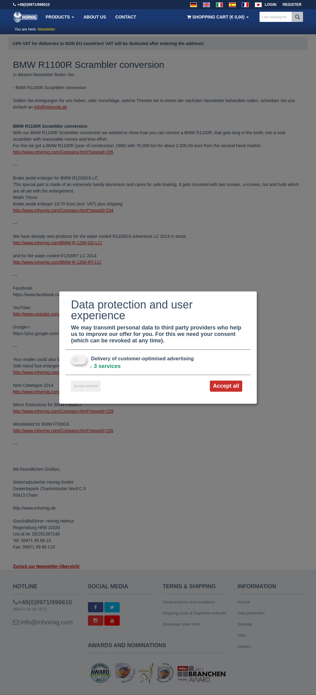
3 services (105, 366)
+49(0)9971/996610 (33, 4)
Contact (125, 16)
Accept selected (86, 386)
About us (94, 16)
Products (60, 16)
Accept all (226, 386)
